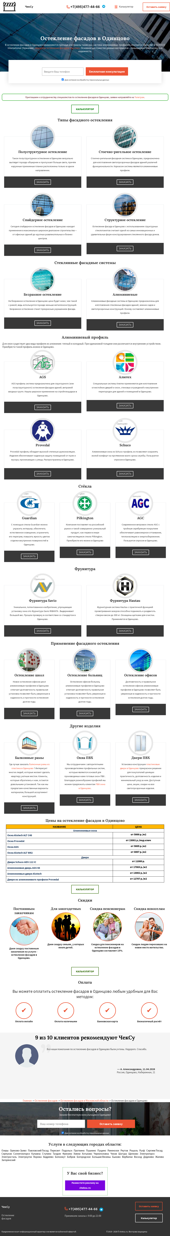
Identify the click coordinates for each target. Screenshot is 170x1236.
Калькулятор (123, 6)
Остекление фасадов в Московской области (84, 1100)
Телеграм (139, 97)
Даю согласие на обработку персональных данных (85, 80)
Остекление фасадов (46, 1100)
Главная (27, 1100)
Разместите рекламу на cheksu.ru (85, 1185)
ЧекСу (5, 1207)
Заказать (42, 182)
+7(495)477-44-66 (85, 6)
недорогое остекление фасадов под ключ (57, 48)
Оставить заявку (156, 6)
